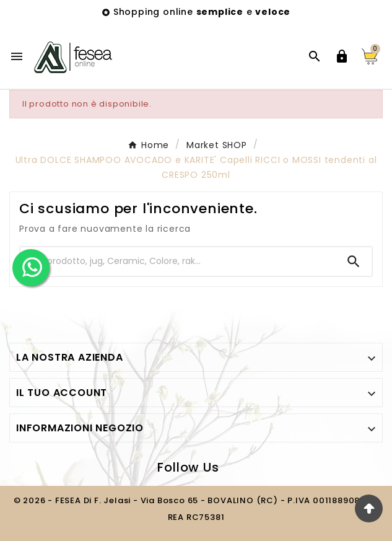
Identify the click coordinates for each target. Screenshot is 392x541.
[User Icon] (341, 56)
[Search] (354, 261)
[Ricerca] (178, 261)
